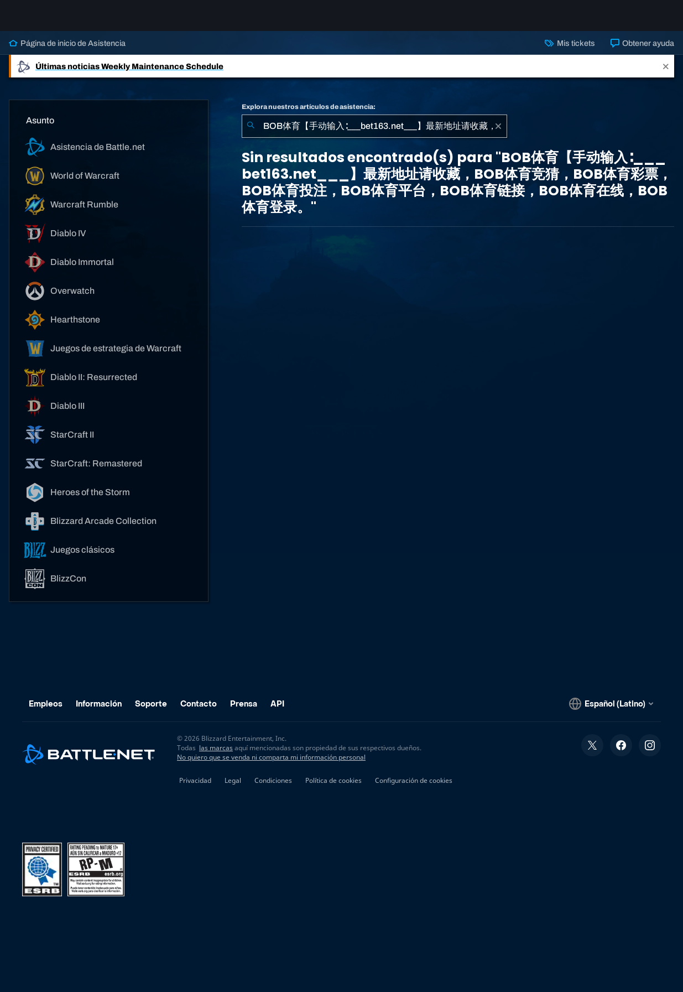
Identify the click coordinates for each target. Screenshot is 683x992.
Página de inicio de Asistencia (67, 52)
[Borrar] (498, 135)
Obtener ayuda (642, 52)
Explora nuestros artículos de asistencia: (309, 116)
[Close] (666, 75)
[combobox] (374, 135)
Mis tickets (570, 52)
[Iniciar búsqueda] (250, 135)
